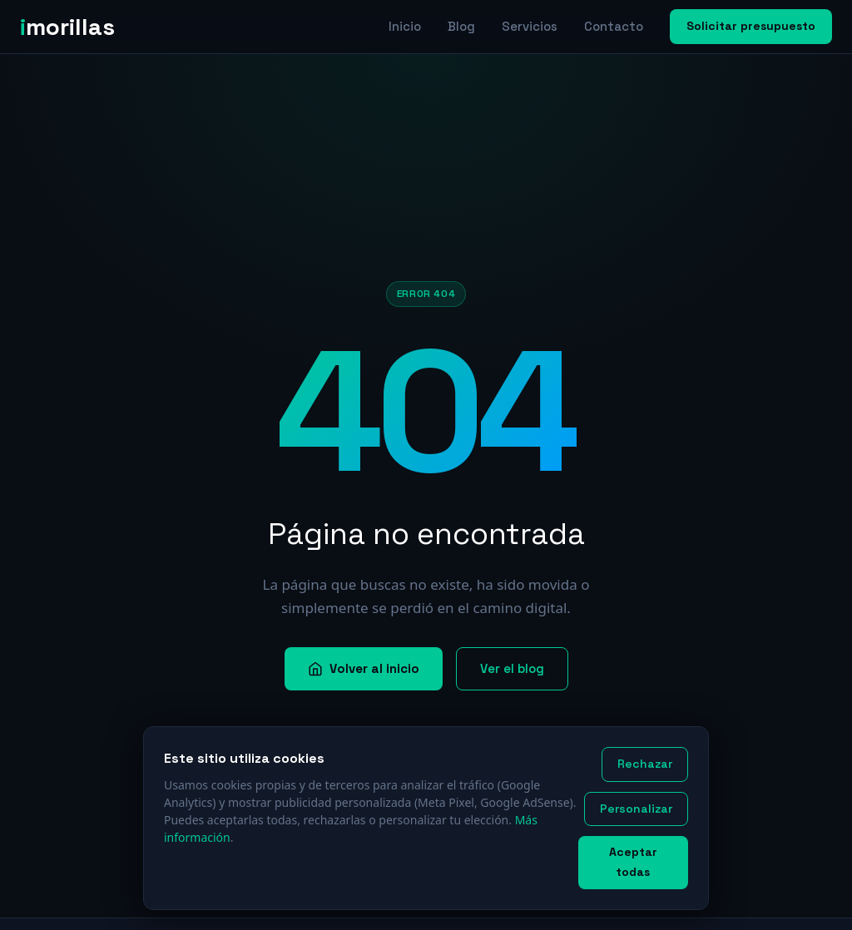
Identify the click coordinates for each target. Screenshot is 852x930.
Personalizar (636, 808)
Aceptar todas (633, 861)
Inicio (405, 26)
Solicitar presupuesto (750, 25)
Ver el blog (512, 668)
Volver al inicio (363, 668)
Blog (461, 26)
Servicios (529, 26)
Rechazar (644, 763)
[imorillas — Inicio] (74, 26)
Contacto (613, 26)
